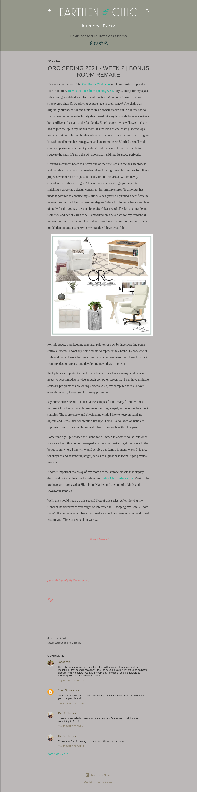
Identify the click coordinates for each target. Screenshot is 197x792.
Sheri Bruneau (67, 690)
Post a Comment (57, 754)
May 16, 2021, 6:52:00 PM (71, 726)
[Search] (147, 9)
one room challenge (71, 643)
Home (74, 36)
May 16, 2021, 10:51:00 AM (71, 703)
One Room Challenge (96, 84)
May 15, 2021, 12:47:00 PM (71, 680)
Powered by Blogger (98, 775)
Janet (61, 662)
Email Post (61, 638)
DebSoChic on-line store (116, 478)
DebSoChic (65, 713)
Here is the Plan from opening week (91, 91)
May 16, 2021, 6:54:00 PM (71, 746)
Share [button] (50, 638)
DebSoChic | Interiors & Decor (104, 36)
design (58, 643)
